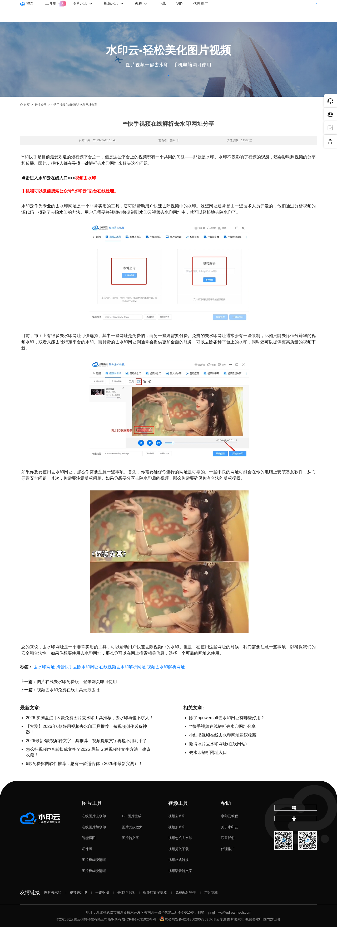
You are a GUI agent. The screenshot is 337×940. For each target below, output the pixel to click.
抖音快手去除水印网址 (77, 680)
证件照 (87, 862)
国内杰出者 (271, 932)
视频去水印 (176, 829)
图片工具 (92, 816)
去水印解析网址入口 (208, 765)
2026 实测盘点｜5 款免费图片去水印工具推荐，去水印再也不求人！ (89, 730)
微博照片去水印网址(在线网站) (218, 756)
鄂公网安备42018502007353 (184, 932)
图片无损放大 (132, 840)
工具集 (78, 7)
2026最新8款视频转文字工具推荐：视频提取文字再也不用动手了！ (88, 753)
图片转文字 (130, 851)
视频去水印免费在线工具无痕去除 (68, 702)
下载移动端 (296, 842)
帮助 (226, 816)
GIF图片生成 (131, 829)
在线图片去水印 (94, 829)
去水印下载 (126, 905)
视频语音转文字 (180, 884)
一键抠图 (102, 905)
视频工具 (178, 816)
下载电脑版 (295, 824)
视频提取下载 (178, 862)
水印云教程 (229, 829)
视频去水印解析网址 (166, 680)
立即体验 (168, 82)
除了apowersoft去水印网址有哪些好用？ (226, 730)
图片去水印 (52, 905)
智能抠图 (89, 851)
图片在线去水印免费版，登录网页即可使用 (77, 694)
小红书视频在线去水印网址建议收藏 (222, 748)
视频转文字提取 (155, 905)
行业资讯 (40, 117)
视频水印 (136, 11)
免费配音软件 (185, 905)
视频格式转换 (178, 873)
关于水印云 (229, 840)
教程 (163, 11)
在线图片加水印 (94, 840)
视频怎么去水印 (180, 851)
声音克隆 (211, 905)
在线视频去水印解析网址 (122, 680)
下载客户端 (303, 11)
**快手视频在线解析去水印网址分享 (222, 739)
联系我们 (228, 851)
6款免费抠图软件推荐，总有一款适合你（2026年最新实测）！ (84, 776)
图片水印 (105, 11)
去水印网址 (44, 680)
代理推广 (228, 862)
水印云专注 (217, 932)
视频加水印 (176, 840)
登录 (275, 11)
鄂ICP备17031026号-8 (139, 932)
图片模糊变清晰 (94, 873)
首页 (25, 117)
